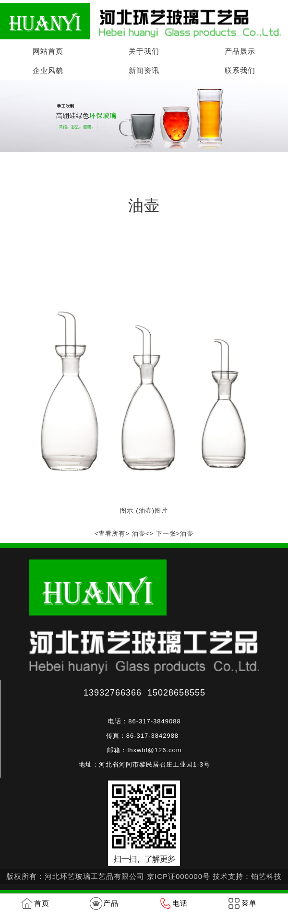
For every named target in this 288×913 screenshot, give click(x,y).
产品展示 (240, 51)
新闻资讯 (144, 70)
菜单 (249, 903)
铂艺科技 (266, 876)
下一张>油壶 (175, 533)
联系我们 (240, 70)
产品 (111, 903)
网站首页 (48, 51)
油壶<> (143, 533)
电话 (180, 903)
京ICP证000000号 (178, 876)
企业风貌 (48, 70)
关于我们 (144, 51)
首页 (53, 166)
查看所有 (111, 533)
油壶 (111, 166)
